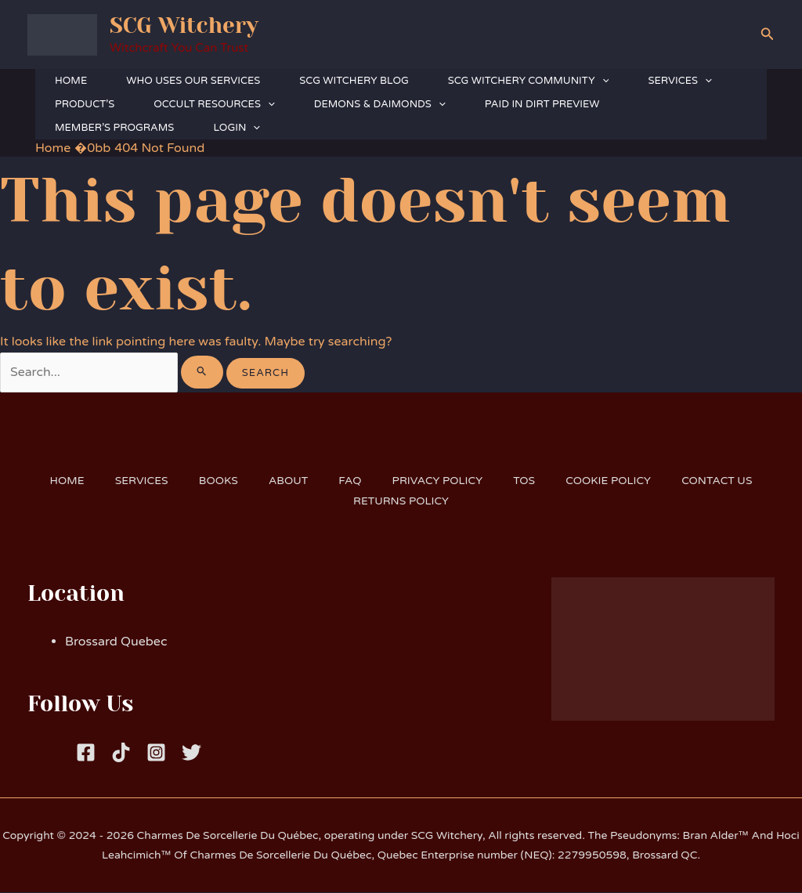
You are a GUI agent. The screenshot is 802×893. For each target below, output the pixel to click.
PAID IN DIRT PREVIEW (542, 104)
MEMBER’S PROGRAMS (114, 127)
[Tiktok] (121, 753)
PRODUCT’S (84, 104)
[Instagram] (156, 753)
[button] (767, 34)
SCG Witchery (184, 25)
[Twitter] (191, 753)
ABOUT (287, 481)
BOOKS (215, 481)
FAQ (349, 481)
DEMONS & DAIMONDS (380, 104)
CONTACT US (721, 481)
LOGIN (236, 127)
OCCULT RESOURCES (214, 104)
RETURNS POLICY (400, 501)
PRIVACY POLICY (438, 481)
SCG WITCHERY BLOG (353, 80)
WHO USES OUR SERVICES (193, 80)
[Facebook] (86, 753)
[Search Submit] (203, 372)
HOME (71, 80)
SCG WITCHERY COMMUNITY (528, 80)
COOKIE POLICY (612, 481)
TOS (526, 481)
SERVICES (679, 80)
